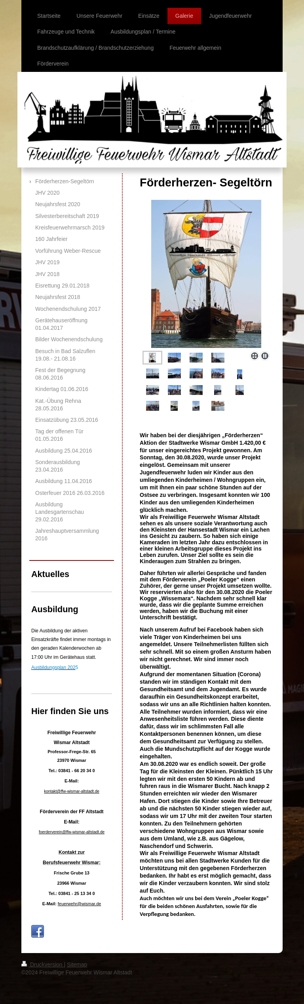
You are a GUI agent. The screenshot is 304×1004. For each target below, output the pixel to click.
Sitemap (77, 964)
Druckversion (42, 964)
